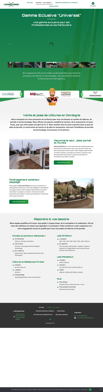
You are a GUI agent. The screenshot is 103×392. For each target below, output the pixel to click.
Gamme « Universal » (44, 2)
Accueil (30, 2)
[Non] (100, 389)
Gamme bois (53, 6)
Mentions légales (61, 314)
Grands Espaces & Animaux (66, 2)
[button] (10, 44)
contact (93, 6)
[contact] (93, 3)
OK (90, 389)
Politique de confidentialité (43, 314)
